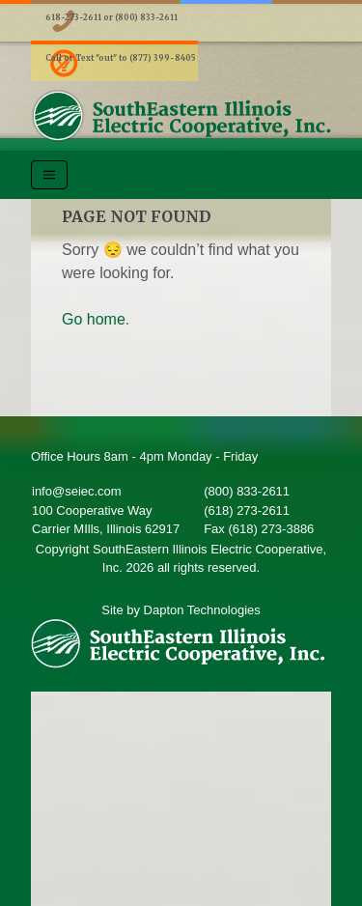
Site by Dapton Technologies (181, 610)
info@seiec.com (77, 491)
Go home (93, 319)
